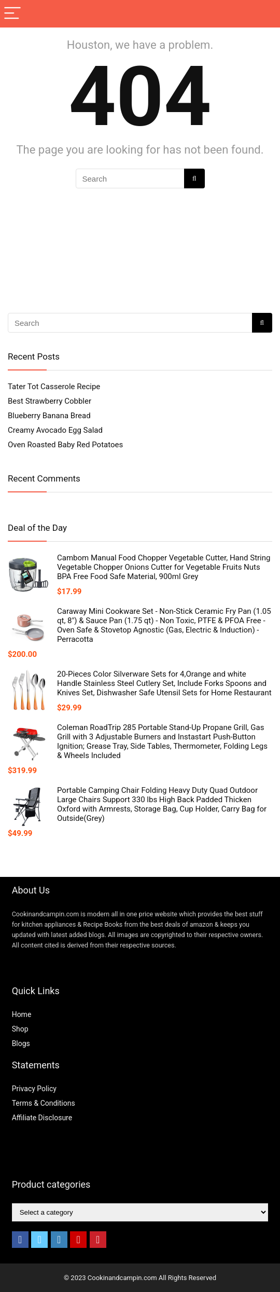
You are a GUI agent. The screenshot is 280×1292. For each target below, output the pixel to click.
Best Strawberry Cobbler (49, 401)
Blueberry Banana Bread (49, 415)
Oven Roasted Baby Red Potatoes (65, 444)
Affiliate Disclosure (42, 1118)
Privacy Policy (34, 1088)
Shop (20, 1029)
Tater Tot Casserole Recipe (54, 386)
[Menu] (12, 14)
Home (22, 1014)
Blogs (21, 1043)
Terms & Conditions (43, 1103)
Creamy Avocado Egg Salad (55, 430)
